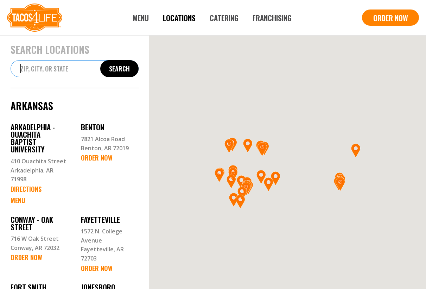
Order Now (97, 158)
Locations (179, 17)
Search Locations (50, 49)
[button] (242, 194)
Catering (224, 17)
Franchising (272, 17)
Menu (141, 17)
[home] (34, 18)
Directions (26, 189)
